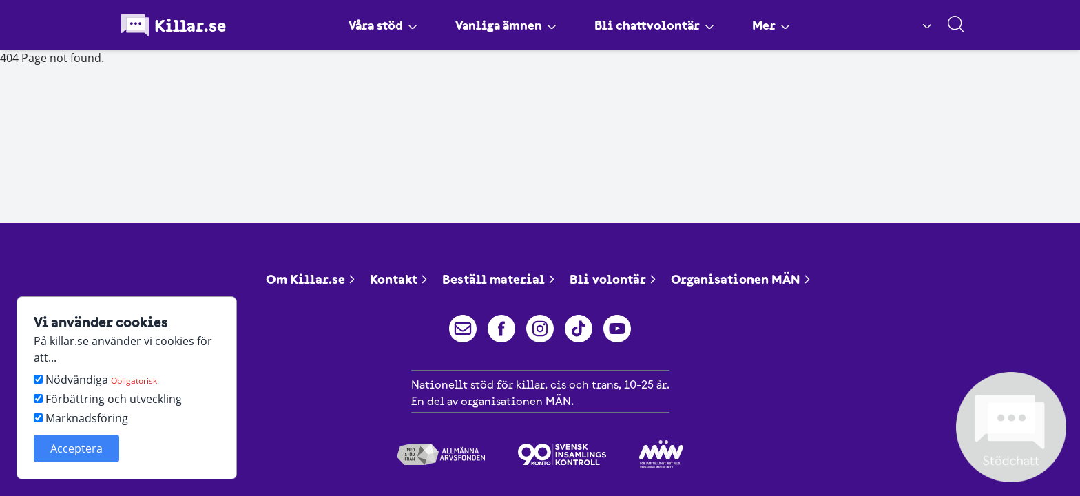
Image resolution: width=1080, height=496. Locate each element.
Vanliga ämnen (503, 25)
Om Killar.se (311, 279)
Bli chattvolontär (659, 25)
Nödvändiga (95, 379)
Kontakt (399, 279)
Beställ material (499, 279)
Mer (781, 25)
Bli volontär (613, 279)
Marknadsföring (81, 418)
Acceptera (76, 448)
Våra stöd (374, 25)
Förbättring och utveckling (108, 398)
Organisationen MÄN (741, 279)
